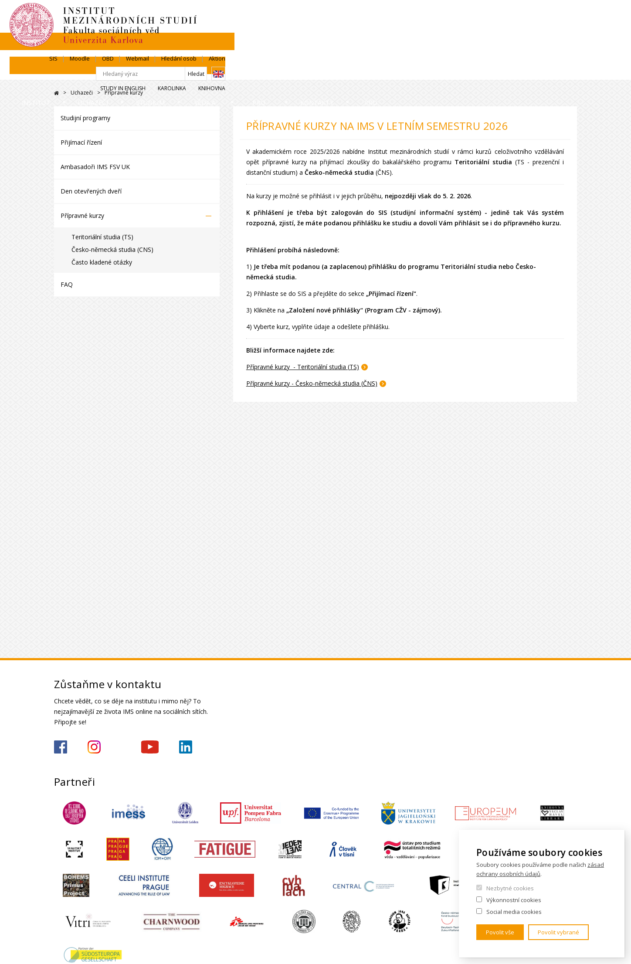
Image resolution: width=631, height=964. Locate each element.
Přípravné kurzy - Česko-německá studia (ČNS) (311, 383)
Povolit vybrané (558, 932)
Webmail (489, 16)
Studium (216, 72)
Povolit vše (500, 932)
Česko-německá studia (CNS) (112, 249)
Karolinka (523, 46)
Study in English (474, 46)
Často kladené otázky (101, 262)
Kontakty (475, 72)
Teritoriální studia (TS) (102, 237)
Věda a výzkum (294, 72)
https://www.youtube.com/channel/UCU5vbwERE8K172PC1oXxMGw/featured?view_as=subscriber (150, 747)
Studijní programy (85, 118)
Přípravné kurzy (82, 215)
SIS (405, 16)
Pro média (547, 72)
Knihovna (563, 46)
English (570, 32)
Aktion (568, 16)
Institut (80, 72)
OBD (459, 16)
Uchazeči (148, 72)
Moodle (431, 16)
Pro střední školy (388, 72)
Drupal (56, 93)
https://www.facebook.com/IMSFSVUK (60, 747)
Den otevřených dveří (91, 191)
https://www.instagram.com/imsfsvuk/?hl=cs (94, 747)
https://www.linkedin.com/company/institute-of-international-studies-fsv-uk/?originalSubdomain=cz (185, 747)
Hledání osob (530, 16)
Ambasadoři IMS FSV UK (95, 167)
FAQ (67, 284)
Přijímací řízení (81, 142)
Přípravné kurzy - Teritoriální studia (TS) (302, 367)
